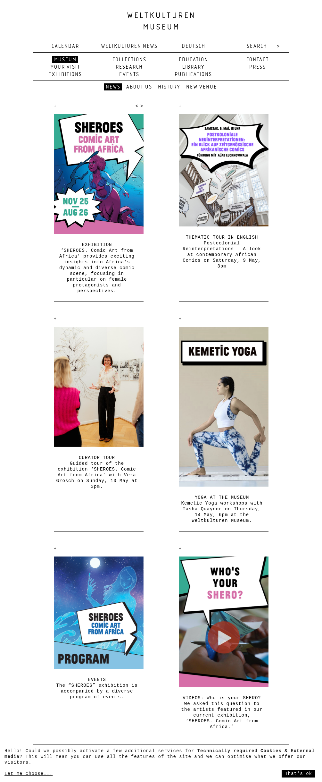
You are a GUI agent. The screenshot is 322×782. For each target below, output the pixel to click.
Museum (65, 60)
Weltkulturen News (129, 46)
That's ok (298, 773)
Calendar (65, 46)
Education (193, 60)
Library (193, 67)
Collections (129, 60)
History (169, 87)
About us (139, 87)
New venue (201, 87)
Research (129, 67)
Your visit (65, 67)
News (113, 87)
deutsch (193, 46)
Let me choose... (28, 773)
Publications (193, 74)
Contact (257, 60)
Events (129, 74)
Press (257, 67)
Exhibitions (65, 74)
